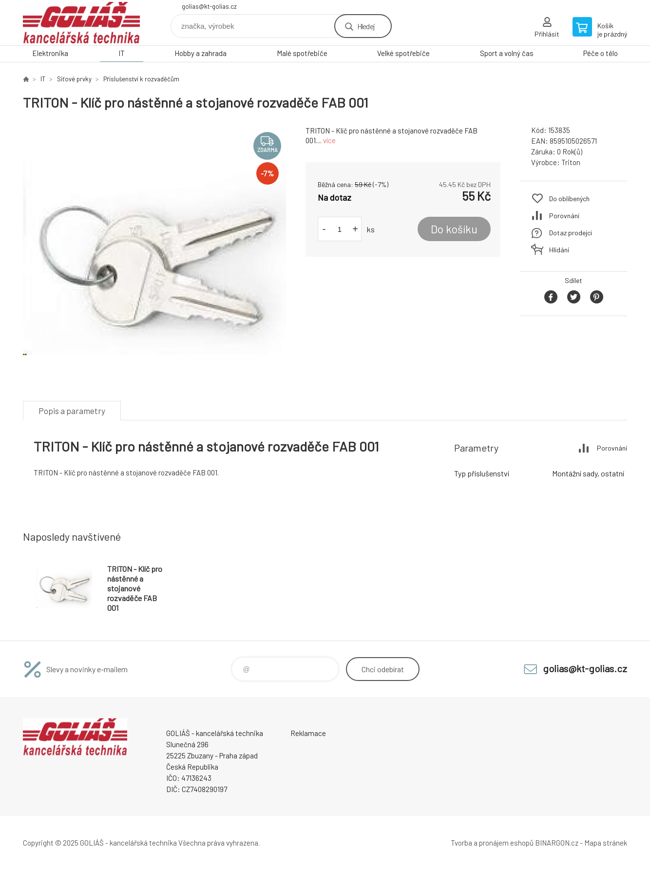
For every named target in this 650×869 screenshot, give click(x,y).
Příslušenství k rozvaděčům (141, 79)
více (329, 140)
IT (121, 53)
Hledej (366, 26)
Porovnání (564, 215)
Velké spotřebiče (403, 53)
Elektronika (50, 53)
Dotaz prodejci (570, 232)
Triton (570, 162)
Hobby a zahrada (200, 53)
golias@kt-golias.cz (209, 6)
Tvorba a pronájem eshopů (492, 842)
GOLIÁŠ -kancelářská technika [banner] (81, 22)
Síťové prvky (74, 79)
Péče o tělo (600, 53)
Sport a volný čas (507, 53)
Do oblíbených (569, 198)
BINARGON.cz (556, 842)
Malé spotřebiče (302, 53)
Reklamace (308, 733)
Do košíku (454, 229)
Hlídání (559, 250)
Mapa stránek (605, 842)
